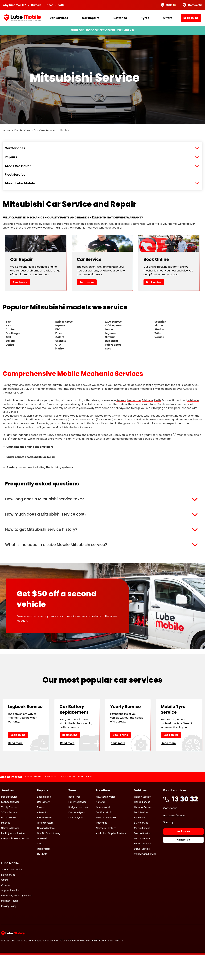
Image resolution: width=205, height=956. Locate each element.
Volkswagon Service (145, 855)
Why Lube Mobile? (14, 5)
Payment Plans (9, 902)
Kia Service (51, 778)
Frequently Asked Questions (16, 897)
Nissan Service (142, 839)
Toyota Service (142, 834)
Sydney (121, 400)
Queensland (103, 808)
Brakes (41, 808)
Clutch (41, 845)
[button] (102, 499)
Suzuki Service (142, 850)
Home (6, 130)
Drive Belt (42, 839)
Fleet (49, 5)
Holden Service (142, 798)
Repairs (11, 157)
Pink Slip (5, 824)
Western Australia (106, 819)
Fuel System (43, 850)
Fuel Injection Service (13, 834)
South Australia (104, 813)
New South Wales (105, 798)
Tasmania (101, 824)
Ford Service (85, 778)
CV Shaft (42, 855)
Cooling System (46, 829)
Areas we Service (174, 816)
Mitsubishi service (27, 224)
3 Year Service (9, 813)
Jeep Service (68, 778)
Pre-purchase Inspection (15, 839)
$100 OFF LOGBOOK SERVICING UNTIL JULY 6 (102, 30)
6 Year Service (9, 819)
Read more (20, 282)
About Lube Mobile (20, 183)
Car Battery (43, 803)
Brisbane (147, 400)
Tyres (145, 18)
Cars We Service (44, 130)
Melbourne (134, 400)
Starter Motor (44, 819)
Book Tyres (74, 798)
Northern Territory (106, 829)
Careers (36, 5)
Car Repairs (90, 18)
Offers (167, 18)
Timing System (45, 824)
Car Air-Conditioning (48, 834)
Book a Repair (44, 798)
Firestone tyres (76, 813)
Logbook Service (10, 803)
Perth (157, 400)
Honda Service (142, 803)
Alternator (42, 813)
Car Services (58, 18)
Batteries (120, 18)
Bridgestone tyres (78, 808)
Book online (153, 282)
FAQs (61, 5)
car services (135, 416)
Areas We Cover (18, 166)
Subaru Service (33, 778)
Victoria (100, 803)
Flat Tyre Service (77, 803)
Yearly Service (9, 808)
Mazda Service (142, 829)
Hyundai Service (143, 808)
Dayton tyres (75, 819)
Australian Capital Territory (111, 834)
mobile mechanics (142, 389)
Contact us (170, 809)
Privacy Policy (8, 907)
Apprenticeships (10, 891)
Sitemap (168, 823)
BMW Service (141, 824)
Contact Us (192, 5)
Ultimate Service (10, 829)
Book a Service (9, 798)
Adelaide (193, 400)
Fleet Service (15, 174)
